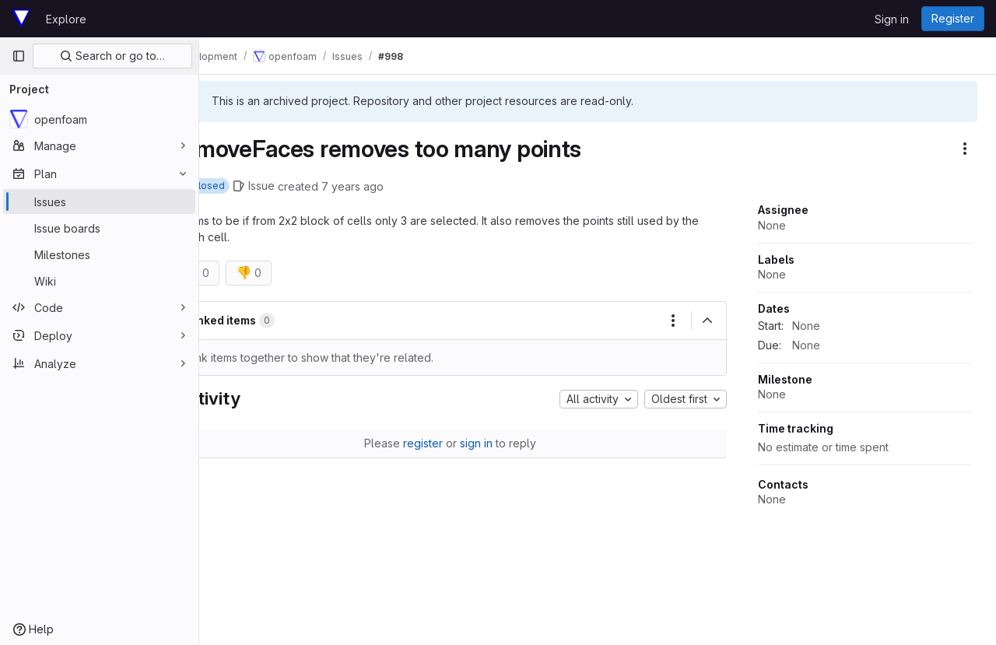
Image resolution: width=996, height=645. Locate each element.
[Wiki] (99, 280)
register (445, 443)
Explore (66, 19)
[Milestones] (99, 254)
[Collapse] (707, 320)
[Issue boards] (99, 228)
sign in (498, 443)
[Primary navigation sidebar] (18, 56)
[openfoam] (99, 119)
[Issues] (99, 201)
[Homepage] (21, 18)
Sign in (892, 19)
